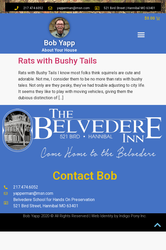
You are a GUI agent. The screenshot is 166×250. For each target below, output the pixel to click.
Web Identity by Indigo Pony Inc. (119, 216)
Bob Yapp (59, 43)
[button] (141, 35)
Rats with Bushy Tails (57, 61)
